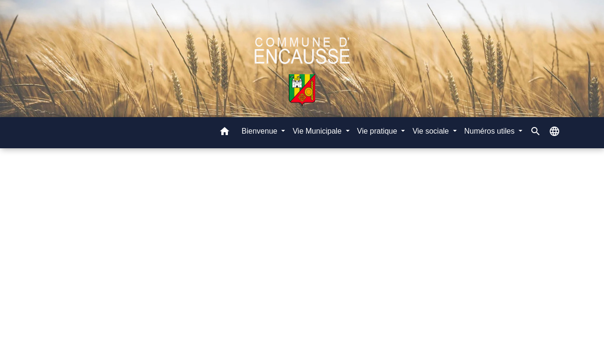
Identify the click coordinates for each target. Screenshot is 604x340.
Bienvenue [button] (260, 131)
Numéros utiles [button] (490, 131)
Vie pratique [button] (378, 131)
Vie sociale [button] (431, 131)
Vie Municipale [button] (318, 131)
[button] (224, 133)
